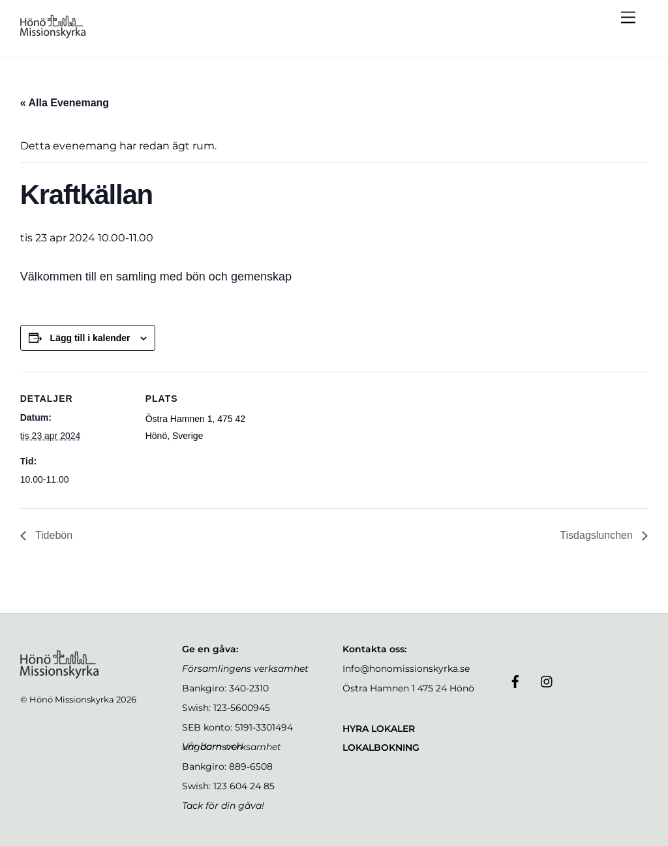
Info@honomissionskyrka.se (406, 668)
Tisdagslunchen (597, 535)
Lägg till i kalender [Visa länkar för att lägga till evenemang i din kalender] (90, 338)
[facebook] (515, 680)
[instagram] (547, 680)
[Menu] (628, 18)
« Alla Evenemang (64, 102)
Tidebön (52, 535)
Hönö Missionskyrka (71, 699)
